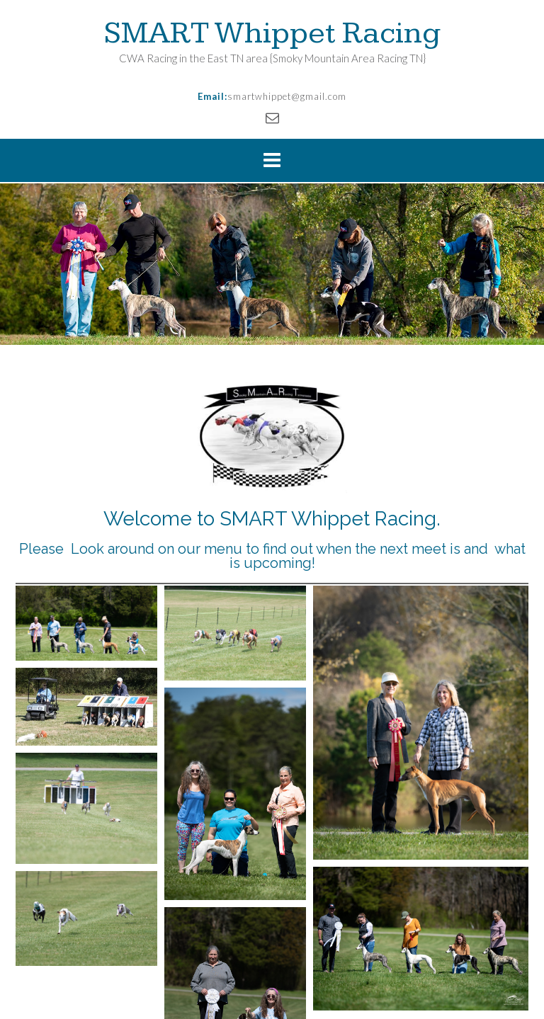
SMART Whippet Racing (272, 33)
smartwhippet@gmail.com (286, 96)
